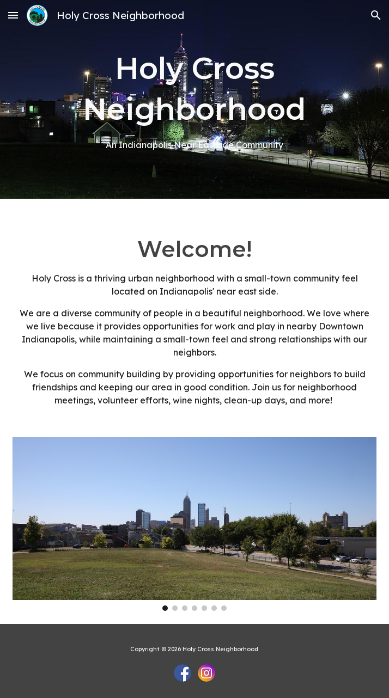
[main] (195, 99)
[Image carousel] (195, 524)
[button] (13, 15)
